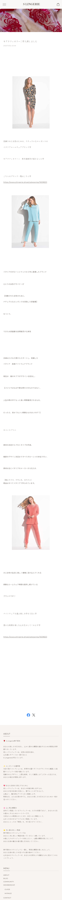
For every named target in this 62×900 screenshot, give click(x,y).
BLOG (5, 878)
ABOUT (6, 875)
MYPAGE (8, 893)
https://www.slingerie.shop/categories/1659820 (25, 183)
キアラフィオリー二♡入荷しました (20, 42)
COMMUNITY (8, 882)
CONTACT (7, 898)
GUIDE (7, 889)
